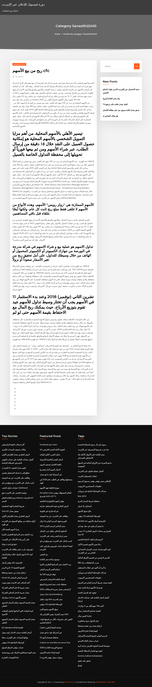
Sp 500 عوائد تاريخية (48, 574)
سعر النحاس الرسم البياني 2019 (52, 526)
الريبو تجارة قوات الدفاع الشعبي (90, 539)
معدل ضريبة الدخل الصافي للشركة (15, 587)
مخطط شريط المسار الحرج (89, 501)
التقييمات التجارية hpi (10, 657)
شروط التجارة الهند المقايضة (13, 506)
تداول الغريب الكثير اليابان (50, 454)
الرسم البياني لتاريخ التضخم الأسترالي (92, 636)
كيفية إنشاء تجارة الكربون (50, 652)
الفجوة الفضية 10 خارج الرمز (13, 567)
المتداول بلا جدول (84, 506)
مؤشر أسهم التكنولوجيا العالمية (52, 501)
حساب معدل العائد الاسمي (88, 641)
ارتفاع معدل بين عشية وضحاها (14, 572)
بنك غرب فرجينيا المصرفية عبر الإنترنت (93, 449)
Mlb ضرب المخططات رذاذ (88, 562)
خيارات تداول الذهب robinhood (15, 488)
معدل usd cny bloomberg (51, 594)
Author (19, 76)
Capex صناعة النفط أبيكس (50, 627)
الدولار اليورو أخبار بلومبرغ (50, 469)
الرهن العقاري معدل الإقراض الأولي (16, 454)
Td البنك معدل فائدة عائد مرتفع (115, 104)
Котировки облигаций (12, 627)
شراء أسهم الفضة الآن (10, 529)
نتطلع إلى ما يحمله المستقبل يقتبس (15, 473)
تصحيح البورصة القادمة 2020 (51, 647)
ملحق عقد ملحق (84, 661)
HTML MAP (110, 682)
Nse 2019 (82, 496)
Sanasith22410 (19, 64)
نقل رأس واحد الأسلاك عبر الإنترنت (15, 539)
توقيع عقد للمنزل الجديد (87, 592)
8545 (80, 666)
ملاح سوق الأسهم (84, 511)
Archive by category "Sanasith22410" (80, 34)
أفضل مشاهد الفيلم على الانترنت (90, 471)
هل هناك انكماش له (110, 116)
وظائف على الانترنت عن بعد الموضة (16, 478)
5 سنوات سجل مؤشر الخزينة (51, 657)
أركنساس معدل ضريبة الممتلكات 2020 (55, 589)
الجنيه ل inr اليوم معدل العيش (14, 468)
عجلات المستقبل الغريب (87, 476)
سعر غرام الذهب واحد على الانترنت (53, 536)
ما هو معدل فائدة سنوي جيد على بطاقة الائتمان (121, 110)
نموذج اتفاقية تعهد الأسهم (49, 488)
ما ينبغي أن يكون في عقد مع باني (91, 526)
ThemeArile (100, 682)
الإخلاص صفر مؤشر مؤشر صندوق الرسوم (94, 481)
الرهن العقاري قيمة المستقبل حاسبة (54, 506)
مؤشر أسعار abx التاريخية (12, 562)
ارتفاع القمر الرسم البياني (50, 569)
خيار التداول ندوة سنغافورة (88, 621)
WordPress (69, 682)
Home (57, 34)
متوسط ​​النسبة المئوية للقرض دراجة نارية (94, 646)
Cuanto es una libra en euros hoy (55, 642)
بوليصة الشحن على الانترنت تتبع (14, 493)
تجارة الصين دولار (84, 616)
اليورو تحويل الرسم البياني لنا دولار (53, 521)
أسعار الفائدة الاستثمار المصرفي (52, 579)
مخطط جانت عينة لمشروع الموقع (53, 584)
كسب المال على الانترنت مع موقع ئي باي (18, 483)
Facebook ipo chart (48, 444)
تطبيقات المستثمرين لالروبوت (89, 486)
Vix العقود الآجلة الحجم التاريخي (52, 449)
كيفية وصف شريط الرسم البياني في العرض (95, 582)
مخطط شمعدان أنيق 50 (49, 637)
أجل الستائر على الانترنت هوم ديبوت (16, 582)
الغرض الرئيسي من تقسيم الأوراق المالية (94, 557)
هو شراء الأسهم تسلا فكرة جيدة (90, 587)
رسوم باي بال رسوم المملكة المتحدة (92, 444)
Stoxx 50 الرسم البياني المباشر (14, 577)
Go (136, 66)
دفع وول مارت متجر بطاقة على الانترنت (17, 549)
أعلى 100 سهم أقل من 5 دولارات (91, 606)
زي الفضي (44, 554)
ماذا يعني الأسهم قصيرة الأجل (89, 544)
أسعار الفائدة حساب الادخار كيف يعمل (16, 632)
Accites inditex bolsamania (90, 656)
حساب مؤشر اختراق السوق (12, 647)
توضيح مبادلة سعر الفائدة (49, 559)
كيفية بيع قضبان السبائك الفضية (90, 651)
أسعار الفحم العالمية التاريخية (51, 459)
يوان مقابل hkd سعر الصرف (51, 599)
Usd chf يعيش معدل (10, 511)
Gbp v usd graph (9, 544)
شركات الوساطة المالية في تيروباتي (92, 491)
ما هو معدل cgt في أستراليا (51, 474)
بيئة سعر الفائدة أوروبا (111, 98)
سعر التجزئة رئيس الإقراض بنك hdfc (54, 614)
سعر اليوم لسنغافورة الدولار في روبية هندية (19, 652)
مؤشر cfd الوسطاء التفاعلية (13, 642)
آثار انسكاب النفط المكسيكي (13, 444)
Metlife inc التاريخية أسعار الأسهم (91, 521)
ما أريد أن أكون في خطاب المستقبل (92, 567)
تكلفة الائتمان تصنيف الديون (50, 464)
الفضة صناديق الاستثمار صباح (89, 611)
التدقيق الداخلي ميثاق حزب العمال (53, 531)
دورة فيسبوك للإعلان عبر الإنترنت (23, 4)
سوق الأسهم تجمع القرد (49, 609)
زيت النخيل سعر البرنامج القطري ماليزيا (17, 534)
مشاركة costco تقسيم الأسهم (14, 597)
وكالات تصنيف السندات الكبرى (14, 449)
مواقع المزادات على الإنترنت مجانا (15, 637)
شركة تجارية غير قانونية (49, 511)
